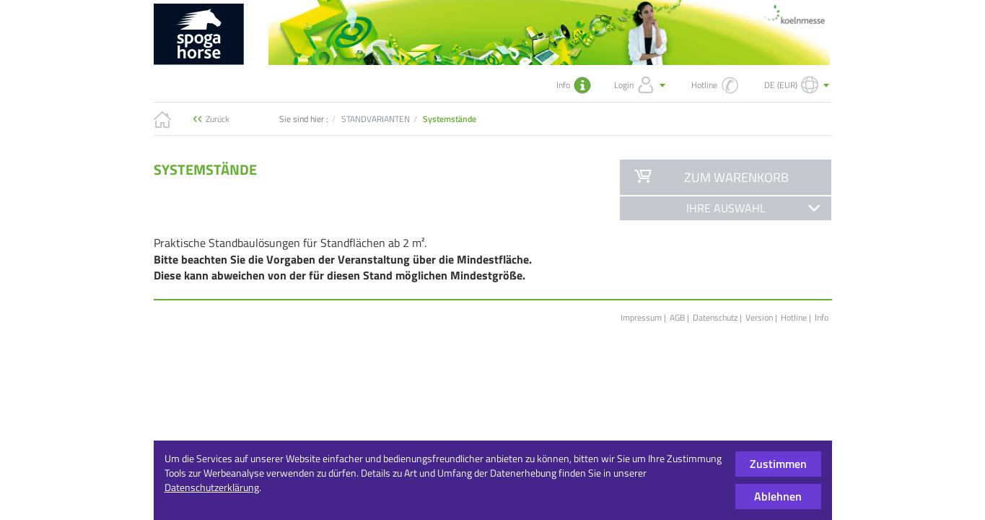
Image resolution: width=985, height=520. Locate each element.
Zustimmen (778, 463)
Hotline (794, 317)
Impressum (641, 317)
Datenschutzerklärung (212, 487)
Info (821, 317)
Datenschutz (715, 317)
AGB (677, 317)
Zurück (217, 119)
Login (641, 85)
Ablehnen (778, 496)
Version (759, 317)
